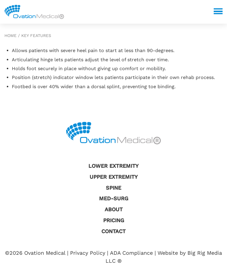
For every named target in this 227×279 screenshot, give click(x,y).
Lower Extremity (113, 166)
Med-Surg (113, 198)
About (114, 209)
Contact (113, 231)
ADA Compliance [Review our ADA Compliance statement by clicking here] (131, 253)
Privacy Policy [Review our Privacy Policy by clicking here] (87, 253)
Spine (113, 188)
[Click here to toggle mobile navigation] (218, 11)
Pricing (113, 220)
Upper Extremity (114, 177)
